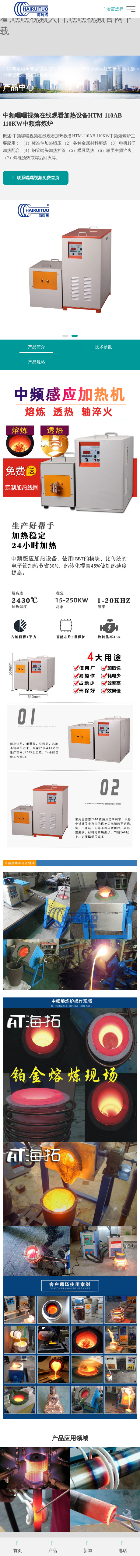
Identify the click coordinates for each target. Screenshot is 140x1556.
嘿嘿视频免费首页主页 (30, 69)
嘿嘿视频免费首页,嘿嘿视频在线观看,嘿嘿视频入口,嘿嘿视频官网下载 (69, 18)
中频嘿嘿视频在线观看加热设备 (35, 75)
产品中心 (67, 69)
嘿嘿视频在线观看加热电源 (108, 69)
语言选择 (114, 9)
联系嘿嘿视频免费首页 (35, 177)
